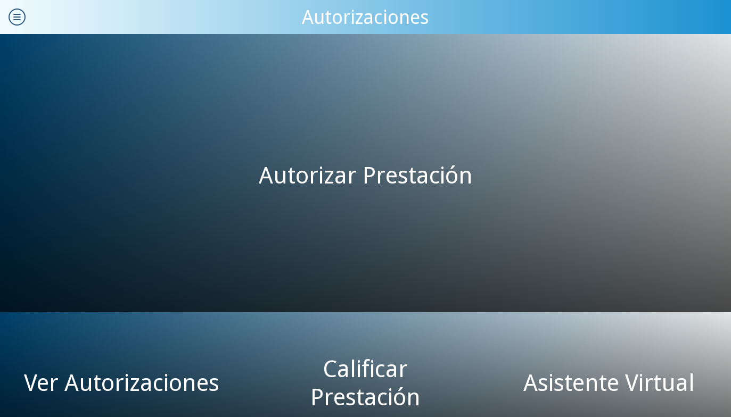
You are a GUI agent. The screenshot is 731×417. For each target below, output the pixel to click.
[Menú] (17, 17)
